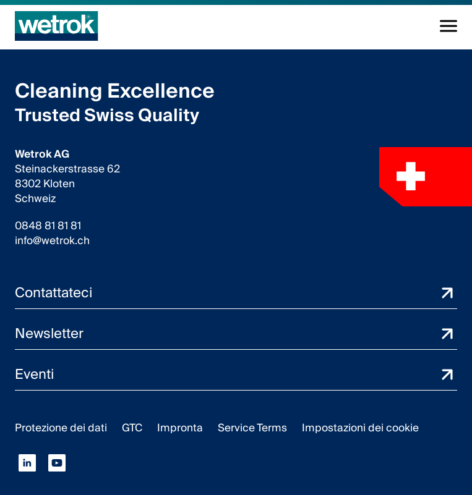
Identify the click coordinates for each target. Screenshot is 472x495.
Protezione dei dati (61, 428)
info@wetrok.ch (52, 241)
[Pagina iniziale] (56, 26)
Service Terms (252, 428)
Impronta (180, 428)
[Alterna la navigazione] (448, 26)
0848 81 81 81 (48, 226)
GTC (132, 428)
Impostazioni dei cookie (360, 428)
